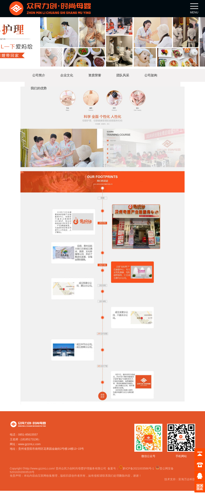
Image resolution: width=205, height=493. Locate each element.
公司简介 (38, 76)
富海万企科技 (186, 480)
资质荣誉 (94, 76)
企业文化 (66, 76)
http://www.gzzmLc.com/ (40, 469)
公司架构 (150, 76)
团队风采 (122, 76)
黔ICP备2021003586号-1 (137, 469)
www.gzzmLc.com (30, 445)
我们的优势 (39, 89)
